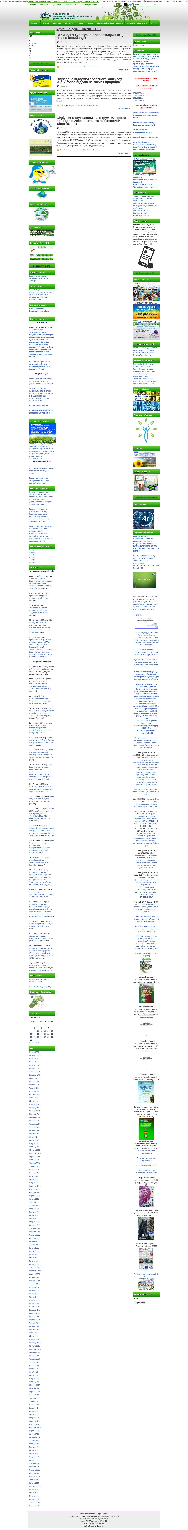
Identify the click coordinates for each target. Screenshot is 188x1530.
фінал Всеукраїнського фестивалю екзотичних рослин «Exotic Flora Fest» (41, 894)
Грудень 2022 (34, 1183)
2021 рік (32, 552)
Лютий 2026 (33, 1059)
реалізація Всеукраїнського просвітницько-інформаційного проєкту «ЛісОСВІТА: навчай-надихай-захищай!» (41, 583)
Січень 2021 (33, 1258)
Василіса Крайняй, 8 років (143, 364)
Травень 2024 (34, 1127)
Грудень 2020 (34, 1261)
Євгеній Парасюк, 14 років (143, 369)
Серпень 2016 (34, 1431)
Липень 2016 (34, 1434)
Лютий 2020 (33, 1294)
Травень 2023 (34, 1166)
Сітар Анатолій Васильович (143, 350)
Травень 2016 (34, 1441)
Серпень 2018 (34, 1352)
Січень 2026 (33, 1062)
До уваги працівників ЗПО (146, 498)
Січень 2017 (33, 1414)
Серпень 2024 (34, 1117)
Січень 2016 (33, 1454)
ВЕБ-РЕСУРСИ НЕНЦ (41, 63)
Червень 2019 (34, 1320)
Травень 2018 (34, 1362)
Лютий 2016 (33, 1450)
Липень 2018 (34, 1356)
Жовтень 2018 (34, 1346)
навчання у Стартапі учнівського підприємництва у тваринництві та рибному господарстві (41, 789)
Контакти (44, 5)
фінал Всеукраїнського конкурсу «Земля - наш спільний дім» (41, 798)
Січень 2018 (33, 1375)
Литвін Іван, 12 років (141, 376)
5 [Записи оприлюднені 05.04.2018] (41, 1028)
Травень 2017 (34, 1401)
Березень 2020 (35, 1290)
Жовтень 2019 (34, 1307)
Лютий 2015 (33, 1490)
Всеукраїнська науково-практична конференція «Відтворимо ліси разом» (38, 610)
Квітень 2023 (34, 1170)
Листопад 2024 (35, 1108)
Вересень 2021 (35, 1232)
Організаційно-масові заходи (110, 23)
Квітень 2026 (34, 1052)
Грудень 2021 (34, 1222)
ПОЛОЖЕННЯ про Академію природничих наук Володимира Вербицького (145, 205)
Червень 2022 (34, 1202)
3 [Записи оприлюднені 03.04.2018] (34, 1028)
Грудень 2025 (34, 1065)
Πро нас (45, 23)
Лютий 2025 (33, 1098)
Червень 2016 (34, 1437)
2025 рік (32, 562)
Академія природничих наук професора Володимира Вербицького (143, 198)
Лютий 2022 (33, 1215)
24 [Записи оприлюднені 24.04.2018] (34, 1037)
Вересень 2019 (35, 1310)
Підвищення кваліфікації (136, 23)
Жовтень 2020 (34, 1268)
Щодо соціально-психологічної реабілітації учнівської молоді (148, 757)
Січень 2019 (33, 1336)
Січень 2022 (33, 1219)
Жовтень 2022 (34, 1189)
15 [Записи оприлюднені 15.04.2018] (52, 1031)
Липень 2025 (34, 1081)
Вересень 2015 (35, 1467)
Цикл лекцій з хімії (140, 213)
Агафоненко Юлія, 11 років (143, 379)
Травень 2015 (34, 1480)
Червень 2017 (34, 1398)
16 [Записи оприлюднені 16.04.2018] (31, 1034)
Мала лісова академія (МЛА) (40, 987)
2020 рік (32, 550)
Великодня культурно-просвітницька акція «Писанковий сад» (91, 36)
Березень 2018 (35, 1369)
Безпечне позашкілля (141, 216)
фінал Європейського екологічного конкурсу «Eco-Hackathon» (39, 862)
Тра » (37, 1043)
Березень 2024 (35, 1134)
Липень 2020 (34, 1277)
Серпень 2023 (34, 1157)
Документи (69, 23)
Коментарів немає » (93, 66)
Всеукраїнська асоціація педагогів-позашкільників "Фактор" (38, 278)
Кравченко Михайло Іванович (144, 353)
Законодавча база (90, 5)
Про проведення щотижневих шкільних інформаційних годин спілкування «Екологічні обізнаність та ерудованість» (146, 880)
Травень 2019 (34, 1323)
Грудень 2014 (34, 1496)
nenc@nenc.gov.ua (97, 1524)
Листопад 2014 (35, 1499)
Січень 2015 (33, 1493)
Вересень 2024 (35, 1114)
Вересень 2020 (35, 1271)
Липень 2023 (34, 1160)
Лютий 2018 (33, 1372)
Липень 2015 (34, 1473)
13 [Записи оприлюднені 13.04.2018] (45, 1031)
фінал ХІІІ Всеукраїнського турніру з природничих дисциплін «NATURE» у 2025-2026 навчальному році (41, 813)
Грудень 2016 (34, 1418)
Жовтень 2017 (34, 1385)
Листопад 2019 (35, 1303)
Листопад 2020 (35, 1264)
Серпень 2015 (34, 1470)
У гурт (153, 23)
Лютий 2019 (33, 1333)
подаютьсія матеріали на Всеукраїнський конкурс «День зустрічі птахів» (40, 701)
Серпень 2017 (34, 1392)
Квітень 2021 (34, 1248)
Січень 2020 (33, 1297)
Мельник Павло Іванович (142, 355)
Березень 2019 (35, 1330)
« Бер (31, 1043)
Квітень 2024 (34, 1130)
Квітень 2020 (34, 1287)
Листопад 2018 (35, 1343)
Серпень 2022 (34, 1196)
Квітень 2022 (34, 1209)
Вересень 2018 (35, 1349)
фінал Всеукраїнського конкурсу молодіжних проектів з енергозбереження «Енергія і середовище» (41, 728)
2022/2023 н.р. (138, 100)
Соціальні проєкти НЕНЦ (146, 273)
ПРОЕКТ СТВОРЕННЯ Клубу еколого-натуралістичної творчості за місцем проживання (146, 929)
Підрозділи (56, 5)
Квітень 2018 (34, 1365)
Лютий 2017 (33, 1411)
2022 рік (32, 555)
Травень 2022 (34, 1206)
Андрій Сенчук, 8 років (141, 374)
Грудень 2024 (34, 1104)
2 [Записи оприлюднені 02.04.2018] (30, 1028)
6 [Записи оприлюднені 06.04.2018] (44, 1028)
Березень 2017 (35, 1408)
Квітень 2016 (34, 1444)
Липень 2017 (34, 1395)
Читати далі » (124, 70)
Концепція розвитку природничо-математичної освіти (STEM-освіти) (41, 470)
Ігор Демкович (98, 1526)
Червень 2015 (34, 1476)
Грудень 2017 (34, 1379)
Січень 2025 (33, 1101)
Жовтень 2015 (34, 1463)
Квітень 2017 (34, 1405)
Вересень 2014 (35, 1506)
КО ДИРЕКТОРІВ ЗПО (41, 266)
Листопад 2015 (35, 1460)
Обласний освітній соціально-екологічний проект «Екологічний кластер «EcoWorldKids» (146, 919)
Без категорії (80, 66)
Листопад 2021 (35, 1225)
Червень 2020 (34, 1281)
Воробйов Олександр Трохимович (146, 348)
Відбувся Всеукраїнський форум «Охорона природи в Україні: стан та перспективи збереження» (91, 121)
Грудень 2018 (34, 1339)
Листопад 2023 (35, 1147)
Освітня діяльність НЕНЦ (146, 35)
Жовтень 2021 (34, 1228)
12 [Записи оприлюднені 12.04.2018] (41, 1031)
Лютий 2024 (33, 1137)
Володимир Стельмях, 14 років (145, 381)
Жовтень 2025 (34, 1072)
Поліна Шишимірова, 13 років (144, 384)
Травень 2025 (34, 1088)
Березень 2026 (35, 1055)
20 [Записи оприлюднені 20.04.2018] (45, 1034)
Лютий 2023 (33, 1176)
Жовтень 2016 (34, 1424)
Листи (80, 23)
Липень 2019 (34, 1317)
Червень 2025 (34, 1085)
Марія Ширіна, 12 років (141, 367)
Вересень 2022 (35, 1192)
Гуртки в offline (138, 45)
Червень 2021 (34, 1241)
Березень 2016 (35, 1447)
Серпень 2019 (34, 1313)
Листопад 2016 (35, 1421)
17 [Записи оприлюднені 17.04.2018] (34, 1034)
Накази (90, 23)
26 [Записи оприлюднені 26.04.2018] (41, 1037)
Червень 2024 (34, 1124)
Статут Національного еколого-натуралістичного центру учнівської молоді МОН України (41, 381)
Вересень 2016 (35, 1428)
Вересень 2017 (35, 1388)
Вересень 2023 (35, 1153)
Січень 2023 (33, 1179)
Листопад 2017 (35, 1382)
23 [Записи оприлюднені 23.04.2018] (31, 1037)
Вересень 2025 (35, 1075)
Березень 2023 (35, 1173)
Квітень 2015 (34, 1483)
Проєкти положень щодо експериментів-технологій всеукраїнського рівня (39, 480)
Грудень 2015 (34, 1457)
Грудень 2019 (34, 1300)
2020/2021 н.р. (138, 96)
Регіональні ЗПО (71, 5)
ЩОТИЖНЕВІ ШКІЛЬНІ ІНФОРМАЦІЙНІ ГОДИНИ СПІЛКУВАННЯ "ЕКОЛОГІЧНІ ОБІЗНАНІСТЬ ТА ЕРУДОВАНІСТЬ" (146, 892)
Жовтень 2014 (34, 1503)
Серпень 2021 (34, 1235)
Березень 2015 (35, 1486)
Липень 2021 (34, 1238)
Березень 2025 (35, 1095)
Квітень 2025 (34, 1091)
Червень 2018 (34, 1359)
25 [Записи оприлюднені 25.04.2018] (38, 1037)
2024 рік (32, 560)
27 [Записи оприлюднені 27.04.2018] (45, 1037)
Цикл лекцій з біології (141, 211)
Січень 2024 (33, 1140)
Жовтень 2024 (34, 1111)
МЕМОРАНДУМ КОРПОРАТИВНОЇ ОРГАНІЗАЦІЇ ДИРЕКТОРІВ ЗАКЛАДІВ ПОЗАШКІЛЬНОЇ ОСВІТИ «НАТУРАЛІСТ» (41, 295)
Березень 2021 (35, 1251)
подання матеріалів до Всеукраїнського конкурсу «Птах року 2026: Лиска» (41, 938)
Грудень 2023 (34, 1144)
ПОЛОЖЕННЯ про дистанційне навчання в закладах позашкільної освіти (146, 791)
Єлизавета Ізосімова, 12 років (144, 371)
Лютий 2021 (33, 1255)
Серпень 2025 (34, 1078)
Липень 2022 (34, 1199)
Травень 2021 (34, 1245)
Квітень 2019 (34, 1326)
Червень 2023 (34, 1163)
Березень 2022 (35, 1212)
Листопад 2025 (35, 1068)
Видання (57, 23)
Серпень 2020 (34, 1274)
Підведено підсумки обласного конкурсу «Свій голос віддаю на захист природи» (89, 80)
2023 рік (32, 557)
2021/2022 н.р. (138, 98)
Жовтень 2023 (34, 1150)
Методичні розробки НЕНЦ (146, 1165)
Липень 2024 (34, 1121)
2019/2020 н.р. (138, 93)
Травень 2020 (34, 1284)
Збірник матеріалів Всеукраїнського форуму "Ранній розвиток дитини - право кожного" (146, 652)
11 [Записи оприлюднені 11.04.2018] (38, 1031)
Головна (33, 5)
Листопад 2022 (35, 1186)
